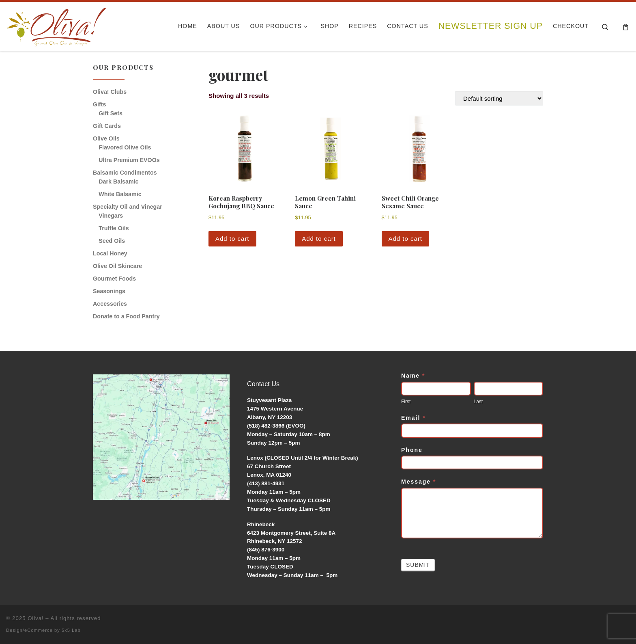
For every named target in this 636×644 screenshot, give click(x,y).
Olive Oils (106, 138)
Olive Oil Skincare (117, 266)
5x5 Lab (71, 630)
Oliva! (36, 618)
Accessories (110, 303)
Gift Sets (110, 113)
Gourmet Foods (114, 278)
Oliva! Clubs (110, 92)
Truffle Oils (114, 228)
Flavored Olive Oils (125, 147)
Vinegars (111, 215)
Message (418, 481)
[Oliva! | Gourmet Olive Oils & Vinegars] (56, 24)
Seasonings (109, 291)
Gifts (99, 104)
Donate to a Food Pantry (126, 316)
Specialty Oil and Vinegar (127, 206)
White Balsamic (120, 194)
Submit (418, 565)
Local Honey (110, 253)
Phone (412, 450)
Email (413, 418)
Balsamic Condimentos (125, 172)
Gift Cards (107, 126)
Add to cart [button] (232, 238)
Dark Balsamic (118, 181)
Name (413, 375)
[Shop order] (499, 98)
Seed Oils (112, 241)
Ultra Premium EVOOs (129, 160)
